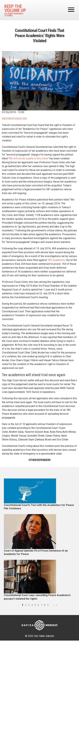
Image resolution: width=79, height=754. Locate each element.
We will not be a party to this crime (28, 158)
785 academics (56, 260)
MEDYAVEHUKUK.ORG (14, 118)
